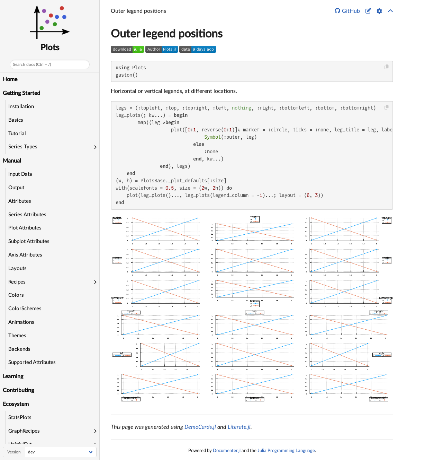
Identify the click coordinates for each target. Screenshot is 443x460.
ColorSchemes (25, 308)
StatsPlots (19, 417)
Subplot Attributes (28, 241)
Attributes (19, 201)
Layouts (17, 268)
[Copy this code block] (386, 67)
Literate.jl (239, 427)
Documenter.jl (227, 451)
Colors (16, 295)
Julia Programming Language (286, 451)
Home (10, 79)
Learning (13, 376)
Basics (15, 120)
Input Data (20, 174)
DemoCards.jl (200, 427)
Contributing (18, 390)
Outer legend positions (167, 34)
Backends (19, 349)
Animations (21, 322)
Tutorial (17, 133)
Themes (17, 335)
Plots (49, 48)
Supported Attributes (32, 362)
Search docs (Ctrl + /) (32, 64)
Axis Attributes (25, 255)
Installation (21, 106)
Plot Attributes (25, 228)
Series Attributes (27, 214)
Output (16, 187)
